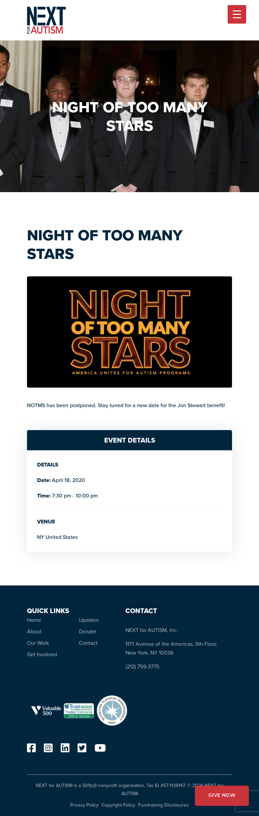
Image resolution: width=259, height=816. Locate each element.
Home (34, 620)
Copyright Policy (118, 805)
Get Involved (42, 654)
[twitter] (82, 750)
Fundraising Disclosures (163, 805)
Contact (88, 643)
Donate (87, 631)
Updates (88, 620)
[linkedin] (65, 750)
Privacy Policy (84, 805)
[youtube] (100, 750)
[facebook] (31, 750)
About (34, 631)
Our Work (38, 643)
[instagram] (48, 750)
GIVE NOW (221, 795)
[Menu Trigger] (237, 14)
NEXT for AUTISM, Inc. (151, 630)
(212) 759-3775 (142, 666)
